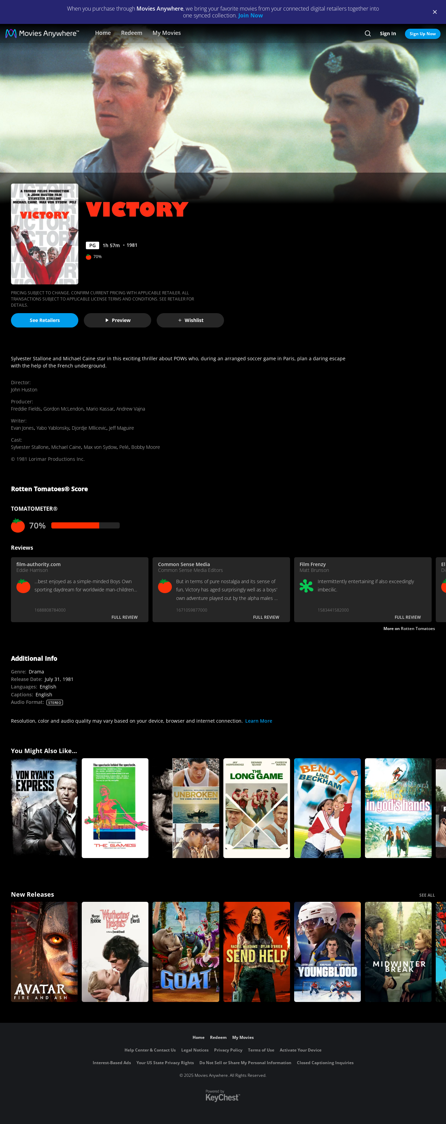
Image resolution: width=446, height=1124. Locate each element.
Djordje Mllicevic (89, 428)
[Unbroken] (186, 808)
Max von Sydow (100, 447)
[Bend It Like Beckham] (327, 808)
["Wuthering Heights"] (115, 952)
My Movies (167, 33)
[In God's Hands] (398, 808)
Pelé (124, 447)
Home (103, 33)
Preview (118, 320)
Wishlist (191, 320)
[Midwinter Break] (398, 952)
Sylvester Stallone (30, 447)
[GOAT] (186, 952)
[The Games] (115, 808)
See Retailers (45, 320)
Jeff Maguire (121, 428)
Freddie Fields (26, 408)
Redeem (131, 33)
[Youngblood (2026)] (327, 952)
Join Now (250, 15)
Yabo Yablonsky (53, 428)
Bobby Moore (145, 447)
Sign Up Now (423, 34)
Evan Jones (22, 428)
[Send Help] (256, 952)
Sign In (388, 33)
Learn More (258, 721)
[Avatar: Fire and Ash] (44, 952)
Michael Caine (66, 447)
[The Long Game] (256, 808)
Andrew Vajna (130, 408)
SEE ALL (427, 895)
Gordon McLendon (63, 408)
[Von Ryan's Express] (44, 808)
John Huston (24, 389)
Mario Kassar (100, 408)
